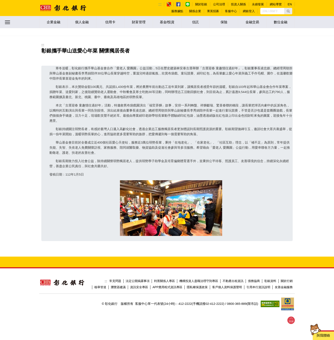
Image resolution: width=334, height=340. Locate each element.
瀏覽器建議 (118, 287)
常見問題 (115, 281)
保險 (223, 22)
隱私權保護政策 (197, 287)
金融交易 (252, 22)
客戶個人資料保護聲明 (227, 287)
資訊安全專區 (139, 287)
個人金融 (82, 22)
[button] (288, 11)
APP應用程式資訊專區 (167, 287)
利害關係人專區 (164, 281)
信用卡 (110, 22)
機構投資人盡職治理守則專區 (198, 281)
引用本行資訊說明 (258, 287)
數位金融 (280, 22)
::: (160, 4)
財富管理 (138, 22)
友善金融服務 (284, 287)
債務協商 (254, 281)
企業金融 (53, 22)
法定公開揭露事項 (138, 281)
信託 (195, 22)
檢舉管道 (100, 287)
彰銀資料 (270, 281)
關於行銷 (287, 281)
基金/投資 (167, 22)
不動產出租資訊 (233, 281)
